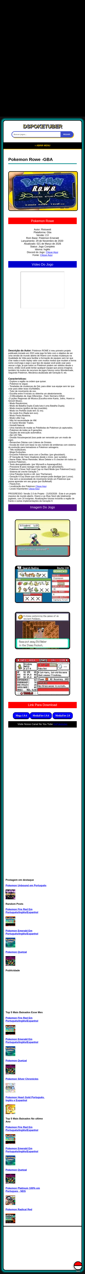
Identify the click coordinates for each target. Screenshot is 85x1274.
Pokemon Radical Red (19, 1209)
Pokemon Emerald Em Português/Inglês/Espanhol (22, 932)
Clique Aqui (52, 252)
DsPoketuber (60, 724)
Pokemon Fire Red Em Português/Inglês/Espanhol (22, 911)
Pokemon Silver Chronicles (22, 1078)
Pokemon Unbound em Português (26, 885)
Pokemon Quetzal (16, 952)
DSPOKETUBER (42, 126)
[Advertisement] (42, 20)
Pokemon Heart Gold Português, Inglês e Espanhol (25, 1099)
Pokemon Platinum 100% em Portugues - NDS (23, 1190)
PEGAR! (66, 134)
